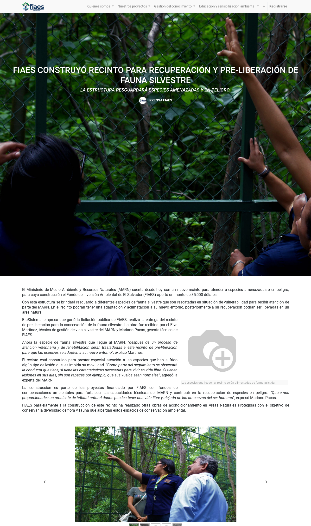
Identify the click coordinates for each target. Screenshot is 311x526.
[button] (264, 6)
